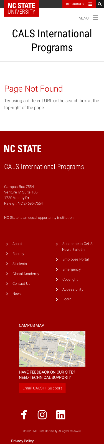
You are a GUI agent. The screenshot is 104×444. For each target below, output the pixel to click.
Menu (90, 17)
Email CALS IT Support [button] (42, 388)
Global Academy (25, 274)
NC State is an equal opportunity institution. (39, 217)
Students (19, 264)
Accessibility (72, 289)
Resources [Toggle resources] (75, 4)
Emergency (71, 269)
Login (66, 299)
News (17, 293)
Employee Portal (75, 259)
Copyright (70, 279)
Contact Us (21, 283)
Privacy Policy (22, 441)
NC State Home (25, 4)
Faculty (18, 254)
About (17, 244)
